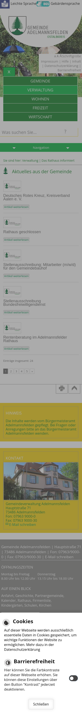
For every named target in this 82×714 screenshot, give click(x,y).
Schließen (41, 704)
